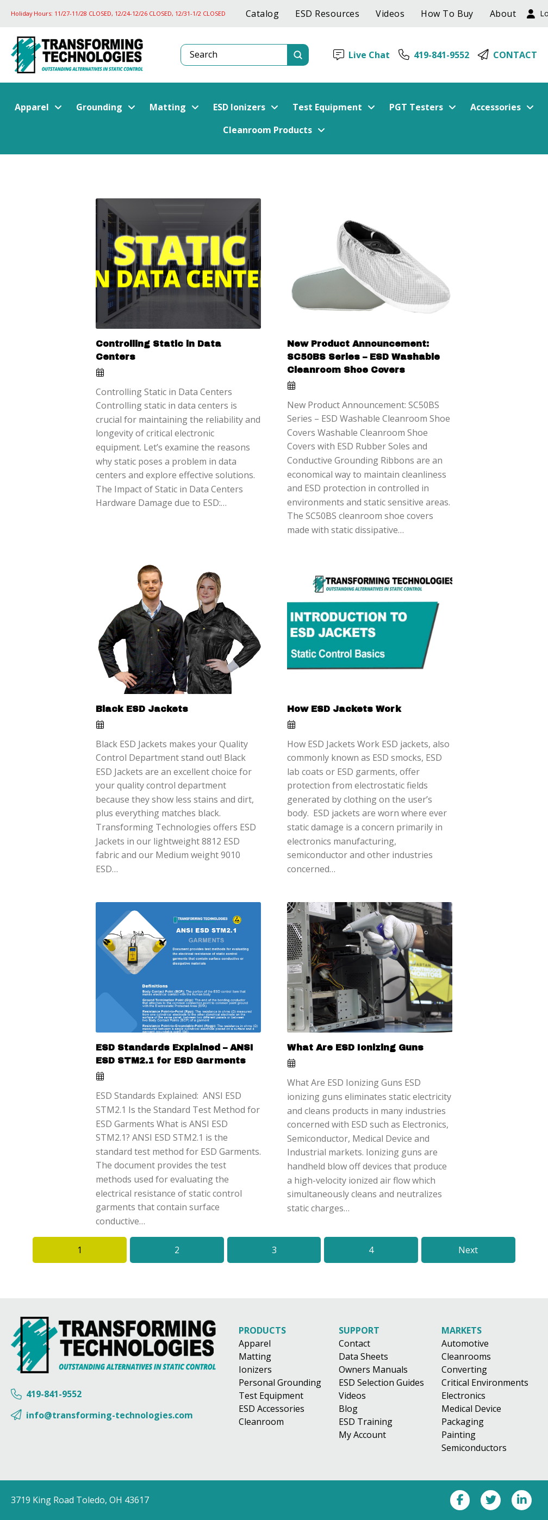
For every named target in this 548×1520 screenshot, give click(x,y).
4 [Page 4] (371, 1250)
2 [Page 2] (177, 1250)
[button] (38, 107)
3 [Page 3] (274, 1250)
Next (468, 1250)
